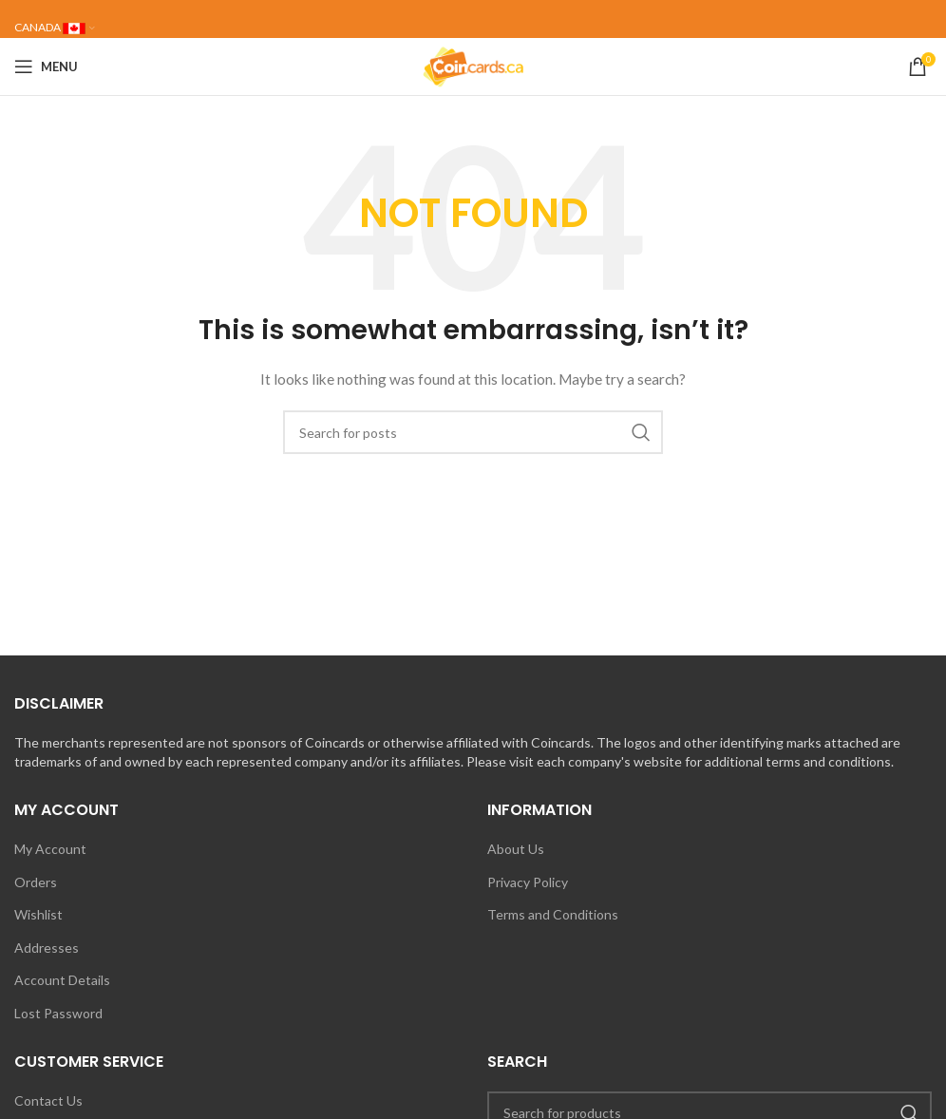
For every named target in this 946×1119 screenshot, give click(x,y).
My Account (50, 849)
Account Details (62, 980)
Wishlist (38, 914)
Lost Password (58, 1013)
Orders (35, 882)
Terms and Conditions (552, 914)
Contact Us (48, 1100)
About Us (515, 849)
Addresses (46, 947)
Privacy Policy (527, 882)
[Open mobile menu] (46, 66)
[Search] (473, 432)
